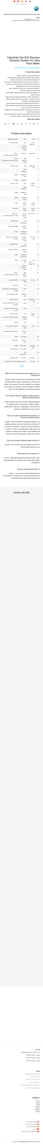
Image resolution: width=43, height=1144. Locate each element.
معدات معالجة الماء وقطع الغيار (32, 1074)
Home (34, 19)
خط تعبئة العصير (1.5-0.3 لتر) (33, 1088)
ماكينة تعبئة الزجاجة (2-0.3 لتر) (32, 1079)
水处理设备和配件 (27, 19)
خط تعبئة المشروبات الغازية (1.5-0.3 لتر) (30, 1085)
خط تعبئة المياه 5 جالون (34, 1082)
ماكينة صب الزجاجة (35, 1076)
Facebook (37, 1100)
